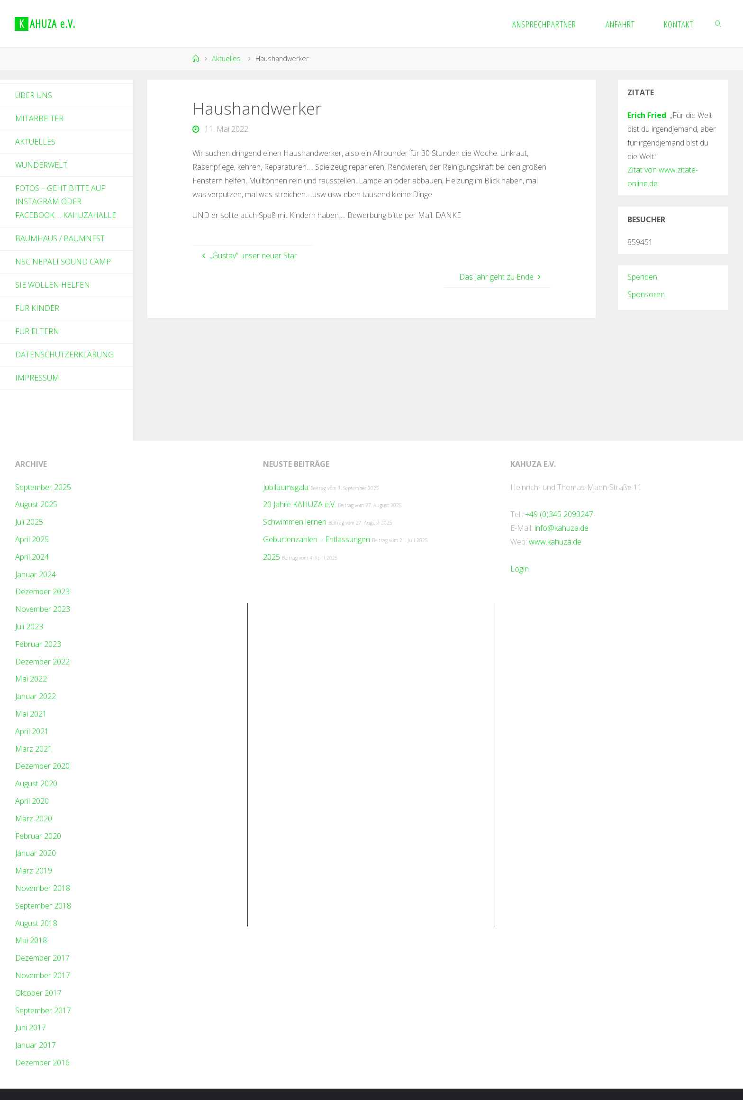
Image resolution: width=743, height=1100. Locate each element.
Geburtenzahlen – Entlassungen (316, 539)
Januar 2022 (35, 696)
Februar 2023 (38, 644)
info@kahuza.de (562, 528)
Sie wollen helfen (52, 285)
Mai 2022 (31, 678)
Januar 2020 (35, 853)
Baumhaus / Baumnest (60, 238)
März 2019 (33, 870)
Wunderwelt (41, 165)
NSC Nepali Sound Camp (63, 261)
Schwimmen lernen (294, 522)
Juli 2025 (29, 522)
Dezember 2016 (42, 1062)
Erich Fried (646, 115)
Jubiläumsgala (285, 487)
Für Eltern (37, 331)
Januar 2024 (35, 574)
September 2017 (43, 1010)
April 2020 (32, 801)
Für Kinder (37, 308)
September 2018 (43, 905)
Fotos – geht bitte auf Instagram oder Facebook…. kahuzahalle (65, 202)
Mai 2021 (31, 714)
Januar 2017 (35, 1045)
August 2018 (36, 923)
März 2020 (33, 818)
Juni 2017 (30, 1027)
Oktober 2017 (38, 993)
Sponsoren (646, 294)
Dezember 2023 (42, 591)
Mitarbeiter (39, 118)
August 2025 (36, 504)
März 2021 (33, 749)
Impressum (37, 378)
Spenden (642, 277)
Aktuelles (226, 58)
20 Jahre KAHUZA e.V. (299, 504)
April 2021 (32, 731)
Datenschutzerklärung (64, 354)
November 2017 (42, 975)
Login (519, 569)
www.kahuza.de (555, 541)
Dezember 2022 (42, 661)
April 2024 (32, 557)
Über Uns (33, 95)
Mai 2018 (31, 940)
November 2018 (42, 888)
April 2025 (32, 539)
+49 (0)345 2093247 (559, 514)
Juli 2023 (29, 626)
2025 (271, 557)
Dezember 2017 (42, 958)
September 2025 (43, 487)
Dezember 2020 (42, 766)
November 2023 (42, 609)
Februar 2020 (38, 836)
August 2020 (36, 783)
